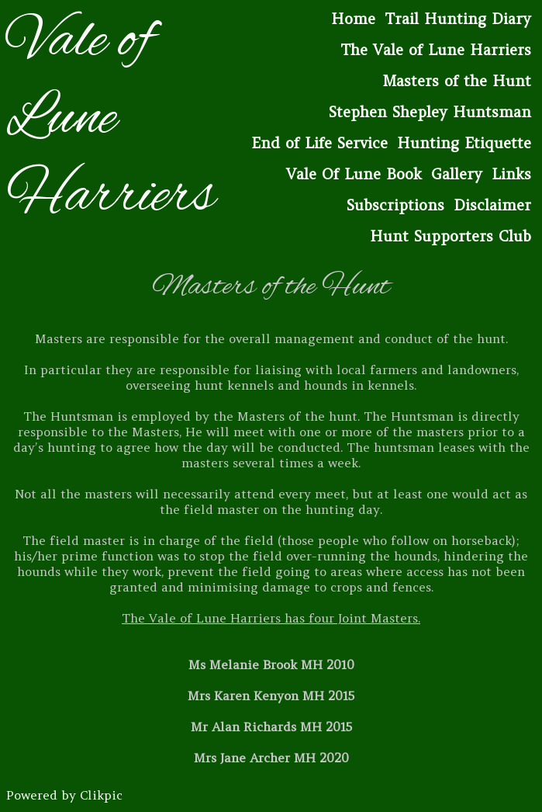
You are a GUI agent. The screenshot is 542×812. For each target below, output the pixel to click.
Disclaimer (492, 205)
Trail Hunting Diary (458, 18)
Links (511, 174)
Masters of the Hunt (456, 80)
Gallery (456, 174)
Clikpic (101, 795)
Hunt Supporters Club (450, 236)
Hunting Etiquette (464, 143)
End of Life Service (319, 143)
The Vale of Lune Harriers (435, 49)
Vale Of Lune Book (354, 174)
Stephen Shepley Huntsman (430, 111)
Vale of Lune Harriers (110, 119)
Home (353, 18)
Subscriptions (395, 205)
